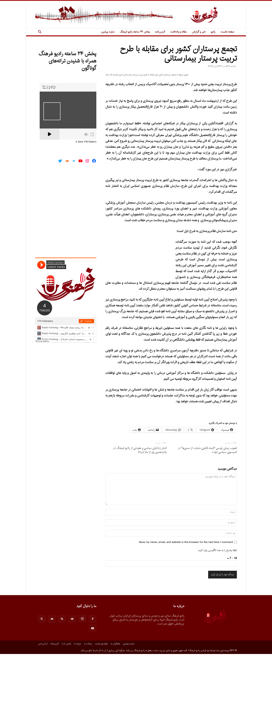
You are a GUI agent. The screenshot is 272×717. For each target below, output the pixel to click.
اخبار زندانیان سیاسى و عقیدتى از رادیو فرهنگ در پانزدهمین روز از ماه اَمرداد (140, 513)
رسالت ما (88, 706)
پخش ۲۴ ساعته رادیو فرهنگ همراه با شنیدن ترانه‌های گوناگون (67, 61)
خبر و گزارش (199, 31)
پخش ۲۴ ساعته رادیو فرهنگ (135, 31)
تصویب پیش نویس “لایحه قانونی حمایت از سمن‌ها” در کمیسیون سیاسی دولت (207, 513)
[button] (39, 32)
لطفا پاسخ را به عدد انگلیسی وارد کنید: (217, 613)
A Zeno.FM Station (86, 142)
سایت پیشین (107, 31)
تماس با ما (66, 706)
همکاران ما (115, 706)
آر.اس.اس (42, 706)
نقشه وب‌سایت (101, 706)
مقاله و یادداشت (178, 31)
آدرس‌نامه (160, 31)
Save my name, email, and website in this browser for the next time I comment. (185, 605)
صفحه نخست (227, 31)
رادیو (213, 31)
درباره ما (77, 706)
